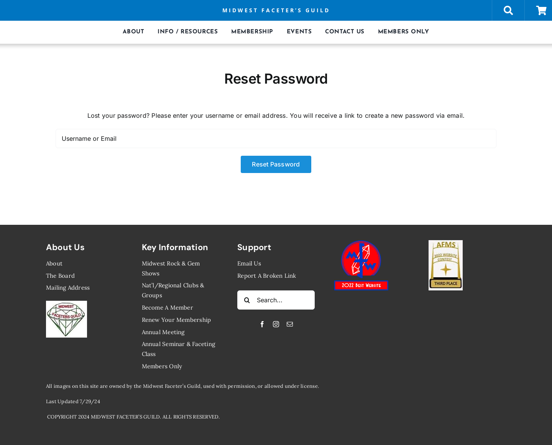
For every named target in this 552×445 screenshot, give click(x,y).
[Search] (246, 300)
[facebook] (262, 324)
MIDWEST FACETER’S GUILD (276, 10)
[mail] (290, 324)
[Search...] (276, 300)
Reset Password (276, 164)
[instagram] (276, 324)
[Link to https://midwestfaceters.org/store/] (508, 10)
